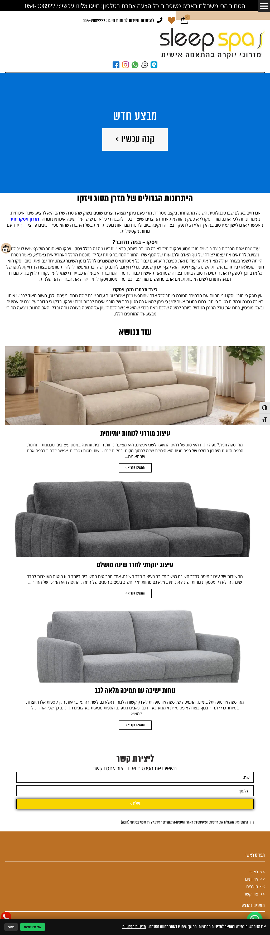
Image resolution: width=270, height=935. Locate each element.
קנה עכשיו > (135, 139)
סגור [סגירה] (11, 927)
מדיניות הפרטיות (208, 862)
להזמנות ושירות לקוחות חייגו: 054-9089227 (118, 21)
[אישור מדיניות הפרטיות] (252, 862)
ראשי (253, 911)
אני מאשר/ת (32, 927)
